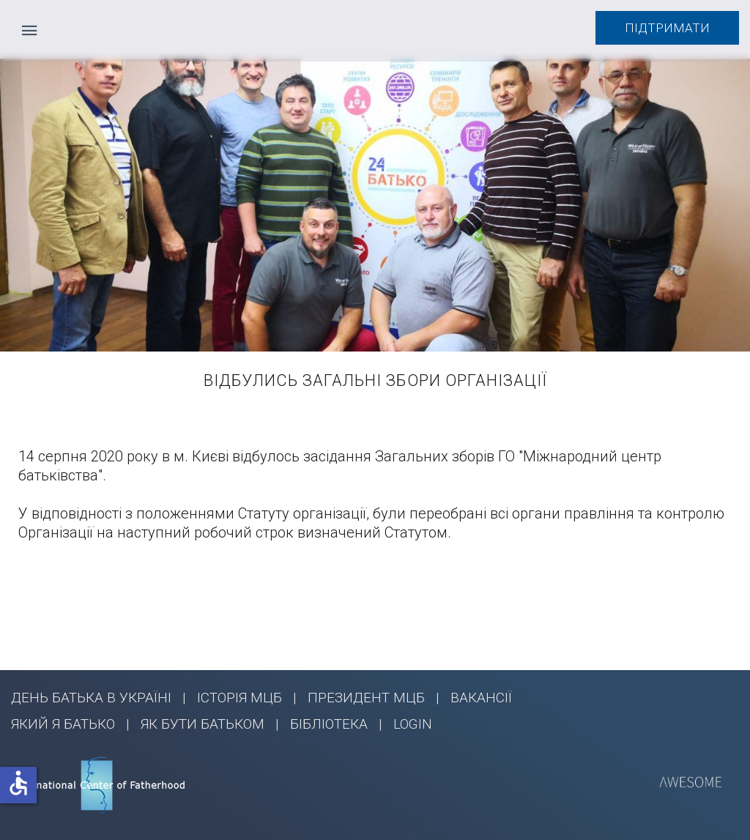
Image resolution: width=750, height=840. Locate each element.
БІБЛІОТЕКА (329, 724)
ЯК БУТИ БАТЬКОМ (202, 724)
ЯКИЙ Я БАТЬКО (63, 724)
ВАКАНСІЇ (481, 697)
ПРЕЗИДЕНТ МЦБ (366, 697)
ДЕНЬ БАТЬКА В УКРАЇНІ (91, 697)
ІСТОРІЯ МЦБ (239, 697)
